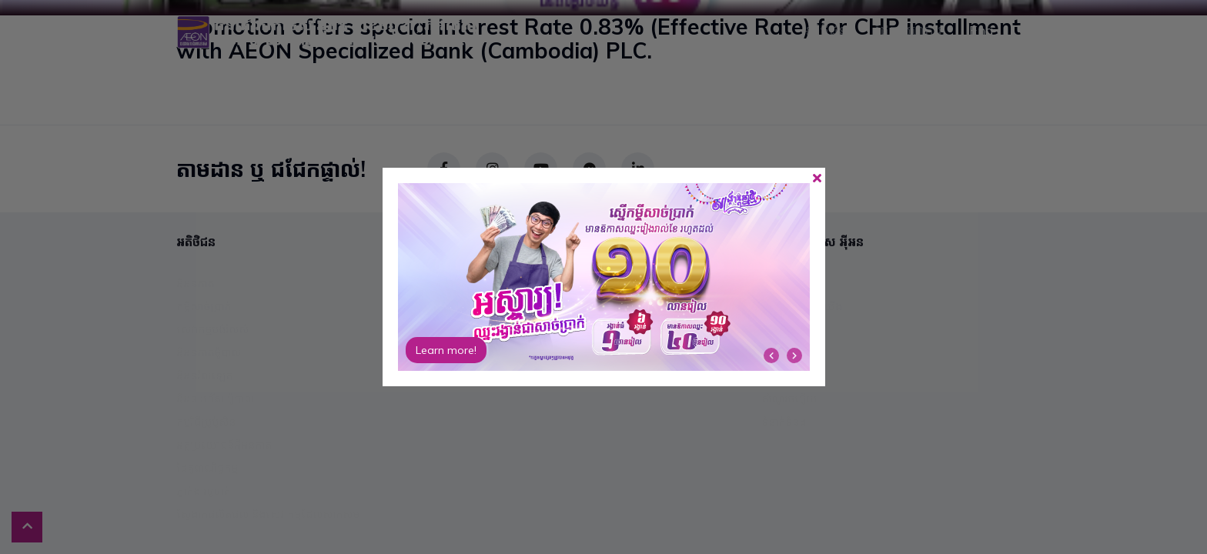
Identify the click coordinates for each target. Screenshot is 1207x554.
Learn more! (446, 350)
